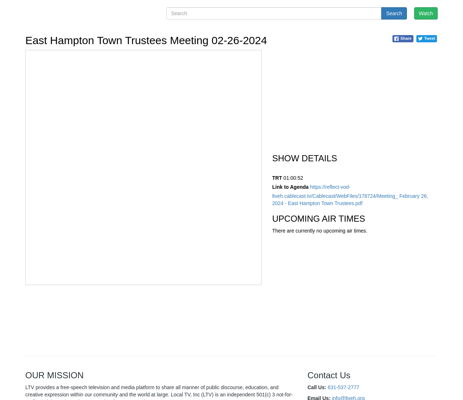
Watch (426, 13)
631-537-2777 (343, 387)
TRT (277, 178)
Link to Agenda (290, 187)
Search (394, 13)
